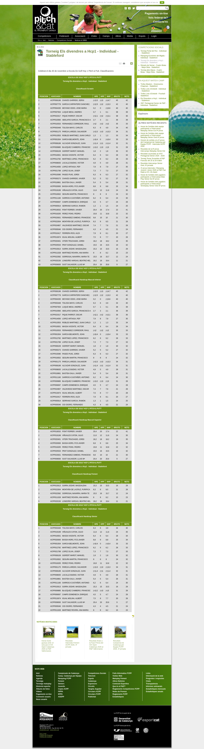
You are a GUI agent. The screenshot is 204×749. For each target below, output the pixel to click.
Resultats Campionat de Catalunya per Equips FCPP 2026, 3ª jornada (119, 645)
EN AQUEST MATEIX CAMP (151, 80)
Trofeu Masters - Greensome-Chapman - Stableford (152, 85)
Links (148, 673)
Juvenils (61, 686)
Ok (162, 2)
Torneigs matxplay (43, 684)
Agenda (39, 678)
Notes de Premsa (120, 692)
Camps (106, 36)
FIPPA (60, 692)
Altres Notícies (119, 681)
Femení (61, 681)
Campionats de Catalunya (68, 673)
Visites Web (117, 676)
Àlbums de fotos (43, 689)
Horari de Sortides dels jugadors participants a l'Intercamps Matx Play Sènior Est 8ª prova (153, 177)
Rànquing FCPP (64, 678)
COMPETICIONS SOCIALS (150, 47)
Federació (64, 36)
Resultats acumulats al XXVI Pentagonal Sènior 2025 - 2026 (153, 155)
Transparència (152, 684)
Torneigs (39, 681)
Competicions (44, 36)
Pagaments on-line (44, 694)
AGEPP (61, 697)
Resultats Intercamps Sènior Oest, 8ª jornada (151, 164)
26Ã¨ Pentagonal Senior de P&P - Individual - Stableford (153, 104)
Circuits (91, 686)
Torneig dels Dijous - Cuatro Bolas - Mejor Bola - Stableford (152, 71)
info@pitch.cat (44, 730)
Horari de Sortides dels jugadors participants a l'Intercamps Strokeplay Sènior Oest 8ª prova (153, 184)
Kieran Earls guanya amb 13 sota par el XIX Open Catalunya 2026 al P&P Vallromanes (48, 646)
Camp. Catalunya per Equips (70, 676)
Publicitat (92, 697)
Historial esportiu (43, 686)
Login (154, 36)
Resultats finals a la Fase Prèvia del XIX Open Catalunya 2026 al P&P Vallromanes (96, 645)
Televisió (91, 676)
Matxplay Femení (120, 678)
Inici (44, 40)
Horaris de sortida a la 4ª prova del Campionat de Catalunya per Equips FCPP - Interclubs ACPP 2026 (153, 143)
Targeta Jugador (94, 689)
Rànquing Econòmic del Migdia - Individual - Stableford (153, 57)
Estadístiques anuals (154, 692)
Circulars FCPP (94, 694)
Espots (142, 36)
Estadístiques (118, 697)
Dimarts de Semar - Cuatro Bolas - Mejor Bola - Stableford (153, 66)
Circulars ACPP (94, 692)
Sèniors (61, 684)
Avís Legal (43, 733)
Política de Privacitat (46, 735)
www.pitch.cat (54, 730)
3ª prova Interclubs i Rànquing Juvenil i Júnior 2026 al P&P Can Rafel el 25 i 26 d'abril (153, 170)
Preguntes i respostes (155, 678)
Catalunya (92, 681)
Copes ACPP (63, 689)
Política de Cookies (46, 737)
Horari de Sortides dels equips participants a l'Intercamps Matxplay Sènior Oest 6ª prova (152, 135)
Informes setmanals (154, 686)
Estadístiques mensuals (156, 689)
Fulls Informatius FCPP (122, 673)
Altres (118, 36)
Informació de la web (154, 676)
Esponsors (92, 684)
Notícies (51, 40)
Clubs (94, 36)
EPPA (60, 694)
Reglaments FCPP (120, 694)
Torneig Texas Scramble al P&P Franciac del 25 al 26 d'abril (153, 160)
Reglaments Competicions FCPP (126, 689)
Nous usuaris (41, 699)
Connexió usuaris (43, 697)
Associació (80, 36)
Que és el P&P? (119, 686)
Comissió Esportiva (121, 684)
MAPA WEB (39, 669)
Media (130, 36)
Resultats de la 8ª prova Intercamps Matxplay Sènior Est (153, 150)
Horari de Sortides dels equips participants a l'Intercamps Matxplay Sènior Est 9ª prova (152, 129)
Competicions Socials (64, 40)
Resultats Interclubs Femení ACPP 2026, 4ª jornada (72, 644)
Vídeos (39, 692)
